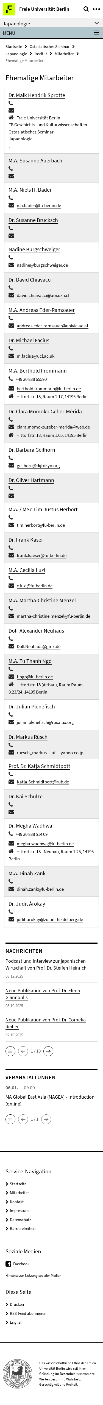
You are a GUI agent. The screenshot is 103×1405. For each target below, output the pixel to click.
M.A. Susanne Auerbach (35, 160)
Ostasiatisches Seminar (49, 46)
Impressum (19, 1210)
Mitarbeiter (64, 53)
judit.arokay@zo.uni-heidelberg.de (50, 919)
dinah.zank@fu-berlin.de (40, 889)
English (16, 1322)
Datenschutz (20, 1219)
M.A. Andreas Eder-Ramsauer (42, 309)
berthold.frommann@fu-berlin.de (49, 389)
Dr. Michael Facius (29, 340)
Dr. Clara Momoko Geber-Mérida (45, 411)
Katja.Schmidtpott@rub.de (43, 782)
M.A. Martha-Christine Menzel (42, 600)
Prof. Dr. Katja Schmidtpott (39, 765)
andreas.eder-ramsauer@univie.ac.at (52, 326)
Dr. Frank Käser (26, 539)
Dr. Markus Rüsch (28, 736)
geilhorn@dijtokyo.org (38, 465)
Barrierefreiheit (23, 1228)
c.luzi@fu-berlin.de (34, 586)
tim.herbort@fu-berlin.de (41, 525)
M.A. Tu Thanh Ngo (30, 660)
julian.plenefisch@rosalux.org (45, 722)
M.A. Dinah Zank (27, 873)
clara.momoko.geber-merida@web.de (53, 427)
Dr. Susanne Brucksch (33, 219)
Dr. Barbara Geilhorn (32, 449)
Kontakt (17, 1201)
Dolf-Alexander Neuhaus (36, 630)
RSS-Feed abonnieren (28, 1313)
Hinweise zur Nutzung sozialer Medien (33, 1275)
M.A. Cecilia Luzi (27, 569)
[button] (10, 1051)
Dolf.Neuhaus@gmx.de (38, 646)
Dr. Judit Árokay (27, 903)
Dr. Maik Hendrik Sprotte (37, 95)
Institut (41, 53)
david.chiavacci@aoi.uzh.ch (44, 295)
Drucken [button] (17, 1304)
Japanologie (16, 53)
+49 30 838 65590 (31, 379)
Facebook (21, 1263)
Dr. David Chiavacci (30, 279)
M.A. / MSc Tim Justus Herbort (43, 509)
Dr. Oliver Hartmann (31, 480)
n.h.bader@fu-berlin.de (39, 205)
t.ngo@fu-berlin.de (35, 677)
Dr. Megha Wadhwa (30, 825)
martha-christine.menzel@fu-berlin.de (53, 616)
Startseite (13, 46)
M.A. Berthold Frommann (38, 370)
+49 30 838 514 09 (32, 834)
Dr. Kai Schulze (26, 796)
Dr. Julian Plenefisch (32, 706)
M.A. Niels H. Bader (30, 189)
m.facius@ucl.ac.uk (35, 356)
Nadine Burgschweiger (34, 249)
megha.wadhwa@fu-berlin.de (45, 844)
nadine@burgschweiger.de (42, 265)
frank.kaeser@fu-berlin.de (41, 555)
